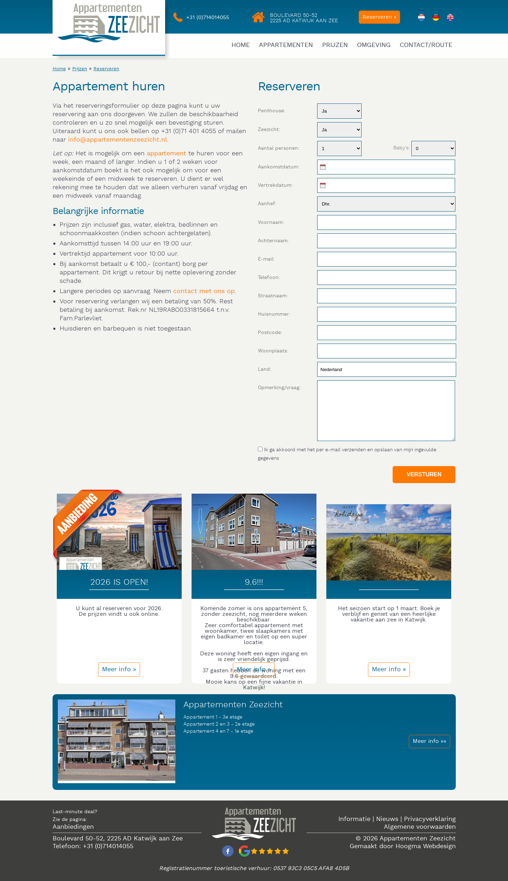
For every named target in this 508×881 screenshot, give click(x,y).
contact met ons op (204, 291)
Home (240, 45)
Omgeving (374, 45)
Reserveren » (379, 17)
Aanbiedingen (73, 827)
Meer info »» (429, 741)
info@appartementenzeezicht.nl (117, 140)
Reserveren (106, 69)
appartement (166, 153)
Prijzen (335, 45)
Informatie (354, 819)
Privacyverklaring (430, 819)
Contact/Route (426, 45)
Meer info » (119, 669)
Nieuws (387, 819)
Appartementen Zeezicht (418, 838)
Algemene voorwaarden (420, 827)
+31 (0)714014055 (207, 17)
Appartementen (286, 45)
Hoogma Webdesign (425, 846)
